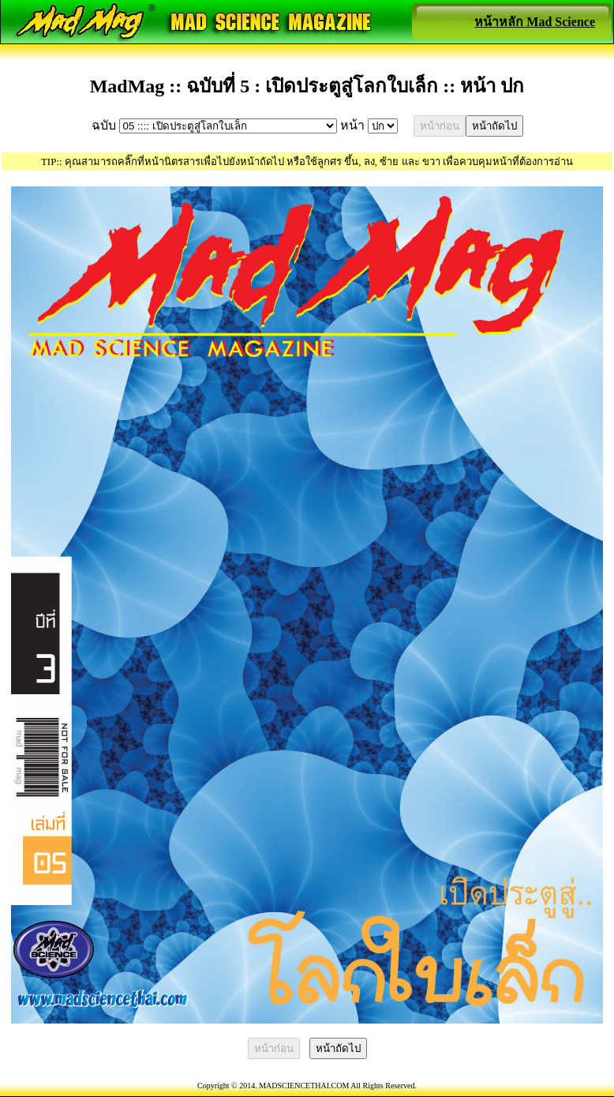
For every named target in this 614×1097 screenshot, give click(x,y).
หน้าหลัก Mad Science (534, 21)
